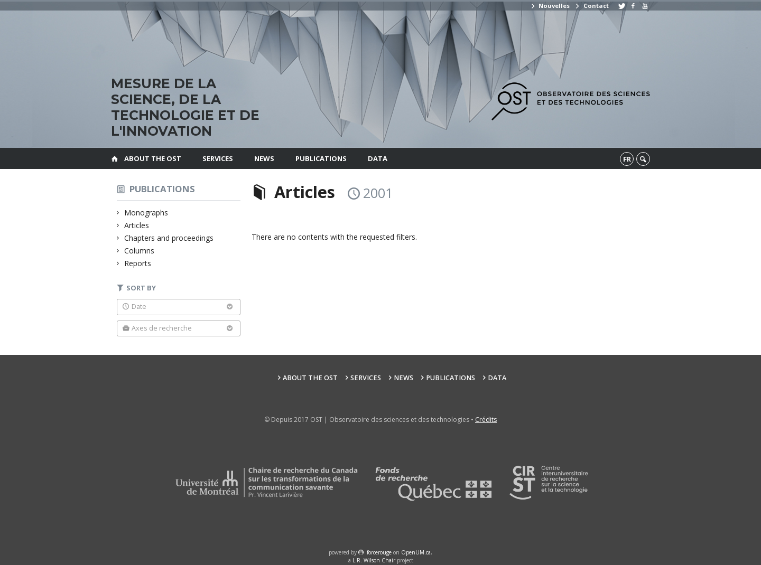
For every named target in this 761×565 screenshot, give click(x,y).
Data (377, 158)
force (379, 552)
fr (627, 159)
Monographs (146, 213)
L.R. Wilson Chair (373, 560)
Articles (137, 225)
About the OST (152, 158)
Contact (591, 6)
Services (217, 158)
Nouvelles (550, 6)
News (264, 158)
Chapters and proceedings (169, 238)
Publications (321, 158)
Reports (138, 263)
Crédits (486, 419)
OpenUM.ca (416, 552)
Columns (139, 251)
